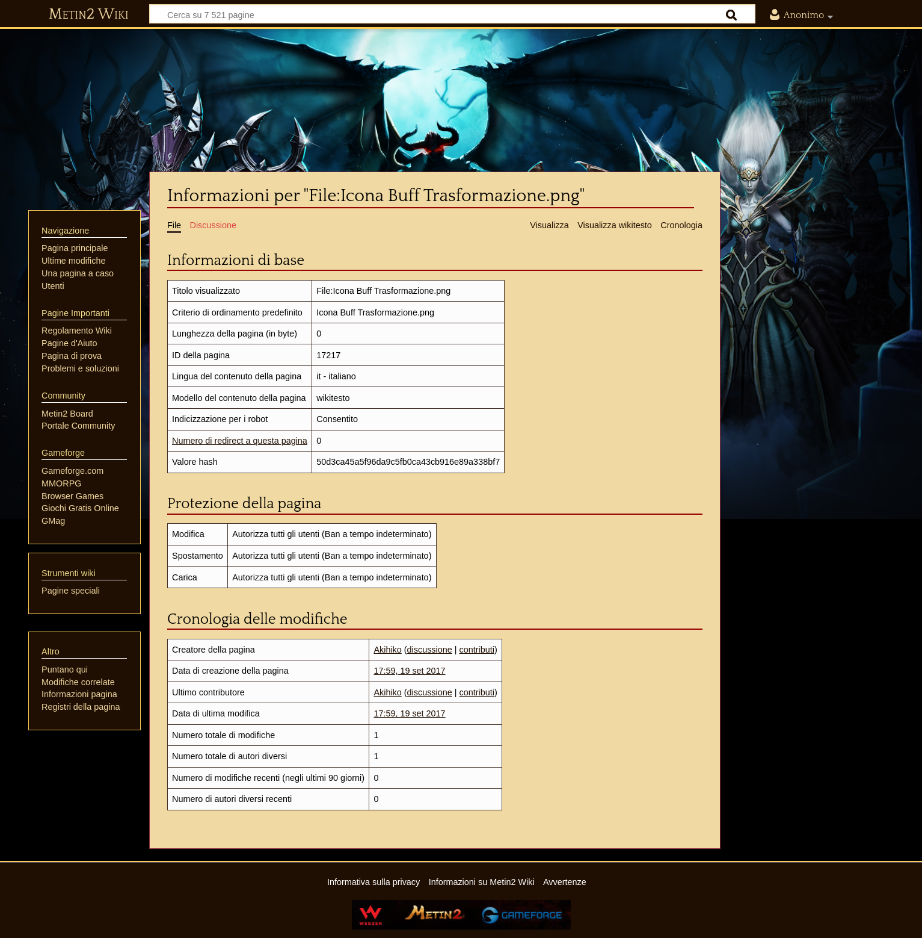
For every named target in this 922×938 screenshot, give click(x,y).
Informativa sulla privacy (373, 882)
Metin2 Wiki (89, 14)
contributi (476, 649)
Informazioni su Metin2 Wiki (482, 882)
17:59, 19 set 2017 (409, 671)
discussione (429, 649)
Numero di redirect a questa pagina (239, 441)
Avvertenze (564, 882)
